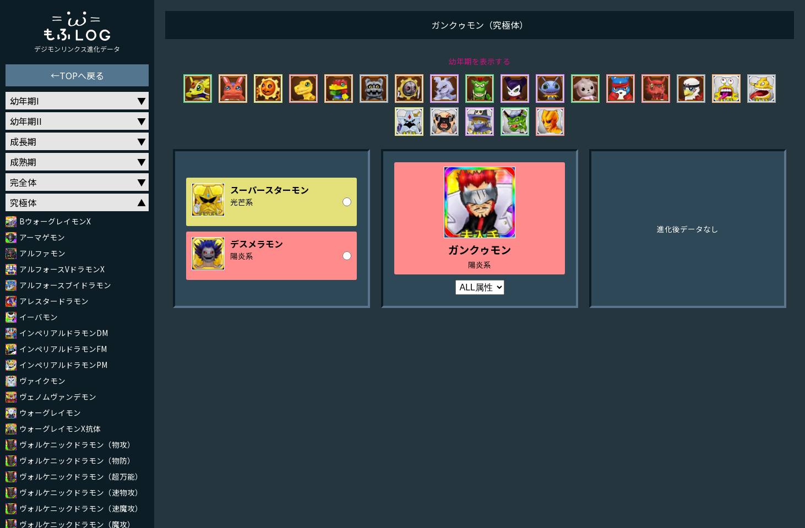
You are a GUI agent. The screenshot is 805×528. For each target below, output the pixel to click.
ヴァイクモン (42, 380)
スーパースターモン (269, 189)
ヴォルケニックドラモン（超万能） (81, 476)
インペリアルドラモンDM (63, 332)
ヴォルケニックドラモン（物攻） (77, 444)
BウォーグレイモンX (55, 221)
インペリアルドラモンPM (63, 364)
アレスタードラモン (54, 300)
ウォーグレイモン (50, 412)
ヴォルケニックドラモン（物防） (77, 460)
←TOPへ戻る (77, 75)
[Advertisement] (479, 440)
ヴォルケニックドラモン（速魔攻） (81, 508)
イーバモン (38, 316)
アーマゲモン (42, 237)
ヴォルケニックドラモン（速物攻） (81, 492)
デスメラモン (256, 243)
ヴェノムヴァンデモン (57, 396)
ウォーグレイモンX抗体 (60, 428)
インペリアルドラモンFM (63, 348)
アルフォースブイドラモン (65, 284)
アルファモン (42, 253)
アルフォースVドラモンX (62, 268)
